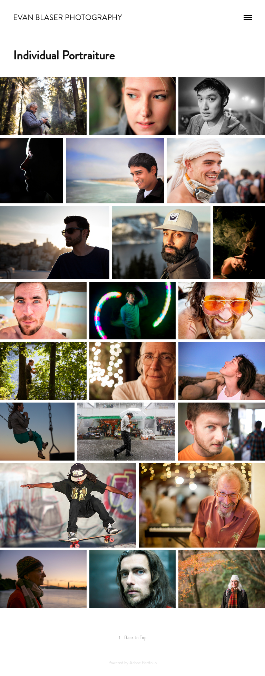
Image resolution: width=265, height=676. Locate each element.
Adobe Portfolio (143, 663)
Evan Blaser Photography (67, 17)
